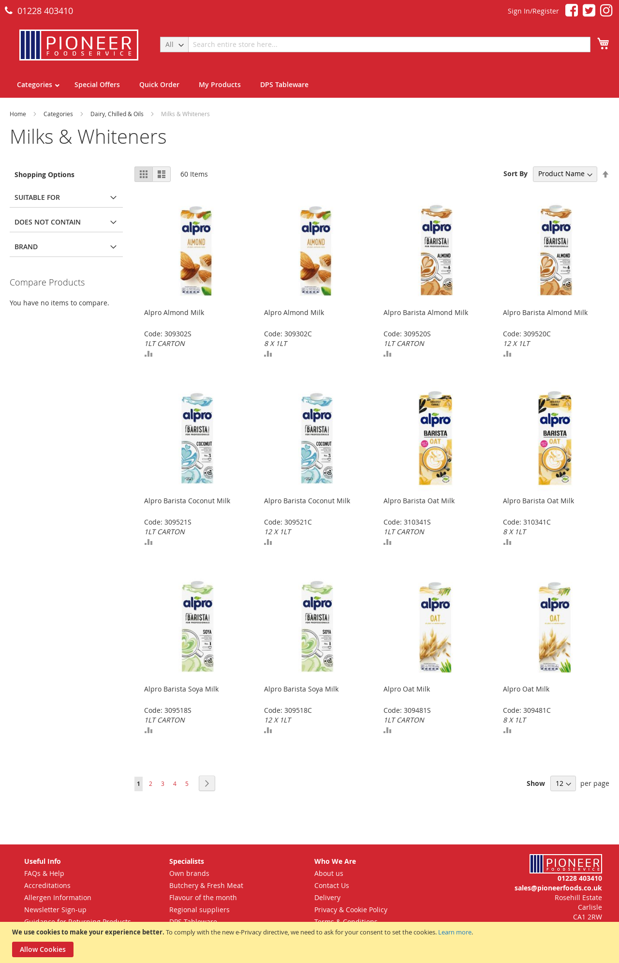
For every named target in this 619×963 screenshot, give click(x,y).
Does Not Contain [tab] (48, 221)
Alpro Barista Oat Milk (419, 500)
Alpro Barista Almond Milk (425, 312)
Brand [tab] (26, 246)
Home (19, 114)
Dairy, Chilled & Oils (117, 114)
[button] (148, 353)
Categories (59, 114)
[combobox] (389, 44)
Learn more (455, 932)
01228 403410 (39, 10)
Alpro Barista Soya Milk (181, 688)
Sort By (515, 173)
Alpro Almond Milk (174, 312)
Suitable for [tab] (37, 197)
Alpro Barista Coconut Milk (187, 500)
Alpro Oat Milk (406, 688)
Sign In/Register (533, 10)
